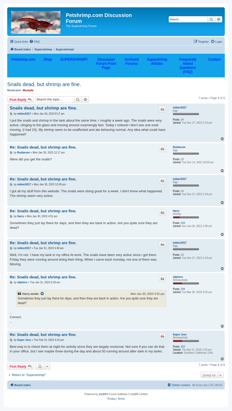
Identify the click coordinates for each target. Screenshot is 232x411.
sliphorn (178, 277)
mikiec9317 (179, 107)
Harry (176, 210)
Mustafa (28, 90)
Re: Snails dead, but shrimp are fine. (43, 147)
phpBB (102, 394)
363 (183, 346)
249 (183, 223)
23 (182, 159)
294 (183, 289)
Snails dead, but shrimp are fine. (44, 84)
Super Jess (179, 334)
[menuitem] (34, 42)
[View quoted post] (42, 293)
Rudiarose (179, 147)
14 (182, 119)
